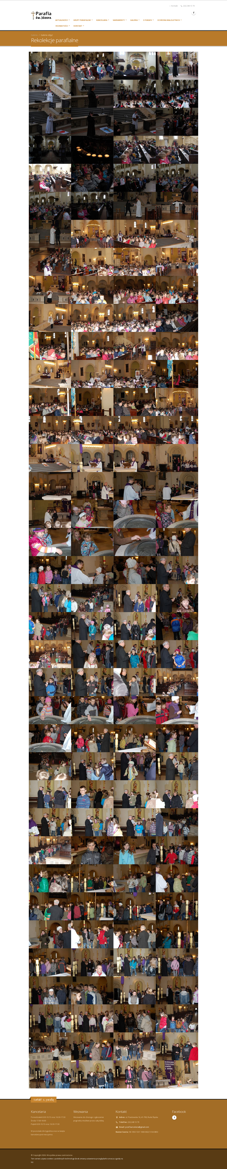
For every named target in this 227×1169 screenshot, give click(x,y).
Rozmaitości (62, 26)
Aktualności (61, 20)
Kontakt (174, 6)
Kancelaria (101, 20)
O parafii (147, 20)
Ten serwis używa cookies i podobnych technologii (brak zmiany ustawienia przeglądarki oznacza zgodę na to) (77, 1160)
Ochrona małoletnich (168, 20)
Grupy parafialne (82, 20)
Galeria (134, 20)
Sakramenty (119, 20)
